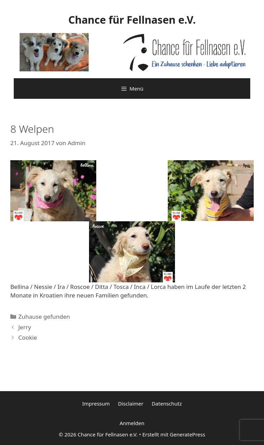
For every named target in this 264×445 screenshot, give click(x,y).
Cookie (27, 337)
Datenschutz (167, 403)
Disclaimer (130, 403)
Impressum (96, 403)
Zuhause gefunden (44, 316)
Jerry (24, 327)
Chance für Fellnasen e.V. (132, 20)
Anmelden (132, 423)
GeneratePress (187, 434)
